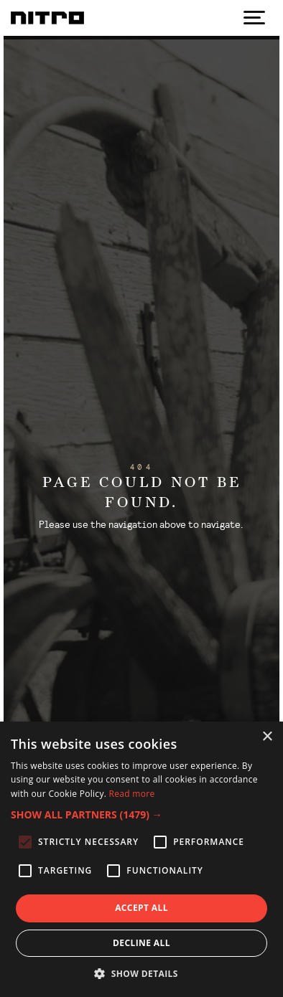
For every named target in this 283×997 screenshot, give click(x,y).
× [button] (266, 737)
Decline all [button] (141, 943)
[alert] (141, 859)
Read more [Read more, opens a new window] (132, 794)
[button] (141, 815)
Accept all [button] (141, 908)
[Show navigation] (254, 18)
